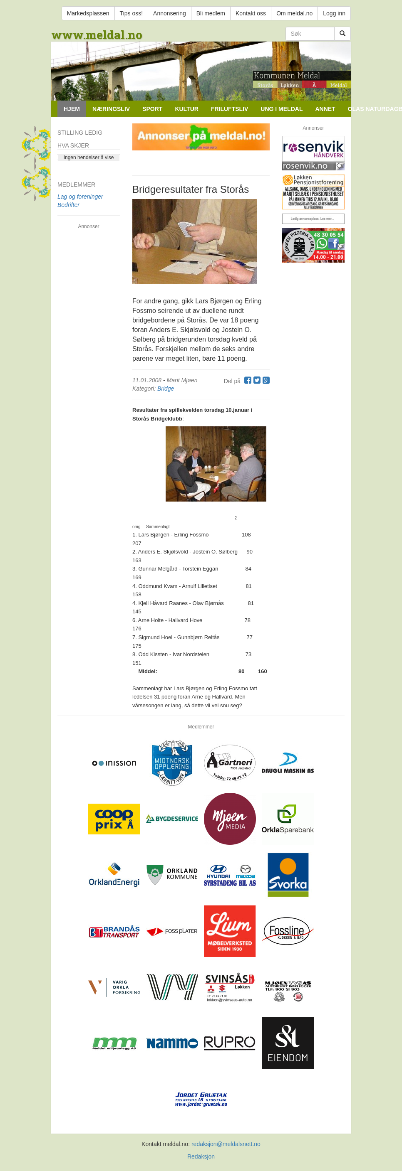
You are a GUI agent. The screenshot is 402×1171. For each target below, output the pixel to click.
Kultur (187, 109)
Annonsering (169, 13)
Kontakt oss (251, 13)
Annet (325, 109)
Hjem (72, 109)
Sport (152, 109)
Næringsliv (111, 109)
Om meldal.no (294, 13)
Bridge (165, 388)
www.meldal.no (96, 34)
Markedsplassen (88, 13)
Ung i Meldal (282, 109)
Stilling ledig (79, 132)
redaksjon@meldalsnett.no (226, 1144)
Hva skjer (73, 145)
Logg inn (334, 13)
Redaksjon (201, 1156)
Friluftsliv (229, 109)
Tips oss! (131, 13)
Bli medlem (210, 13)
